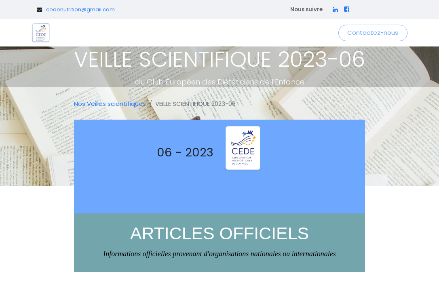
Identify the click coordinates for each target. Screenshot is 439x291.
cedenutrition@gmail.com (80, 9)
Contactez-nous (372, 32)
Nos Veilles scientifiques (110, 103)
